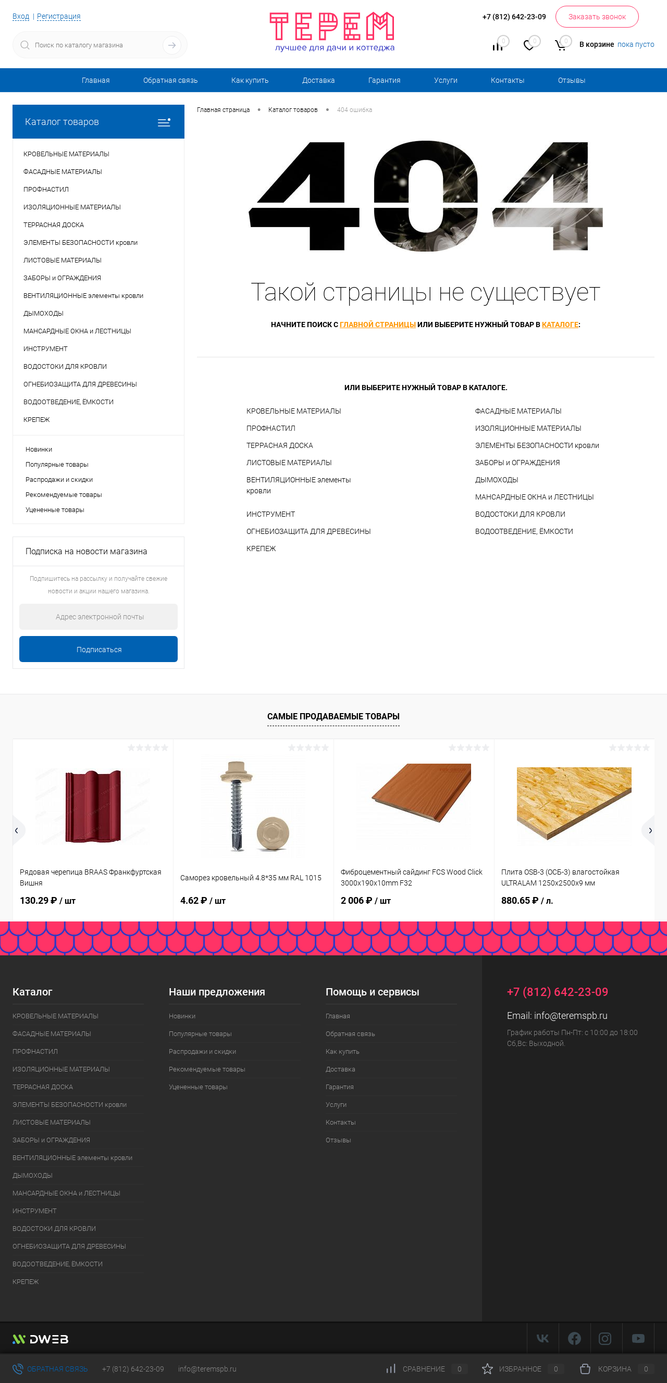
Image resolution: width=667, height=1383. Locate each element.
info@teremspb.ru (571, 1015)
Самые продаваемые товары (333, 716)
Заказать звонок (597, 17)
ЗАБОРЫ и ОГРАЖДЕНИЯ (517, 462)
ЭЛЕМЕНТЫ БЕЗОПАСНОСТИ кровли (537, 445)
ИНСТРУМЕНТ (270, 514)
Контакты (508, 80)
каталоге (560, 324)
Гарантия (384, 80)
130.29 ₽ (48, 900)
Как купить (250, 80)
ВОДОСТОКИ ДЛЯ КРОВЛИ (520, 514)
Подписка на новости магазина (86, 551)
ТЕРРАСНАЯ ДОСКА (279, 445)
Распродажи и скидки (59, 479)
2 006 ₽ (366, 900)
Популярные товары (57, 464)
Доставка (318, 80)
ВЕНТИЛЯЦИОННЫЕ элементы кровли (298, 485)
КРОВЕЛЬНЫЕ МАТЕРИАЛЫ (293, 411)
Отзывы (572, 80)
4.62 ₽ (203, 900)
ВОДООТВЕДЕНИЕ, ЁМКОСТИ (524, 531)
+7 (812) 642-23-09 (133, 1369)
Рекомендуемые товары (64, 495)
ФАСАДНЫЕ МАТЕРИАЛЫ (518, 411)
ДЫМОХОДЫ (496, 480)
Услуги (446, 80)
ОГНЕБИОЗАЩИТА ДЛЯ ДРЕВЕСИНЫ (308, 531)
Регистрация (59, 16)
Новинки (39, 449)
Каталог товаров (98, 122)
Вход (21, 16)
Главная (96, 80)
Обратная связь (170, 80)
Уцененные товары (55, 510)
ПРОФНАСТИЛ (270, 428)
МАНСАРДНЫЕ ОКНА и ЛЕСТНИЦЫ (534, 497)
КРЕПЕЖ (261, 548)
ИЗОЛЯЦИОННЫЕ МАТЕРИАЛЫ (528, 428)
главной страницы (378, 324)
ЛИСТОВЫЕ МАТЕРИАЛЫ (289, 462)
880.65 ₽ (527, 900)
